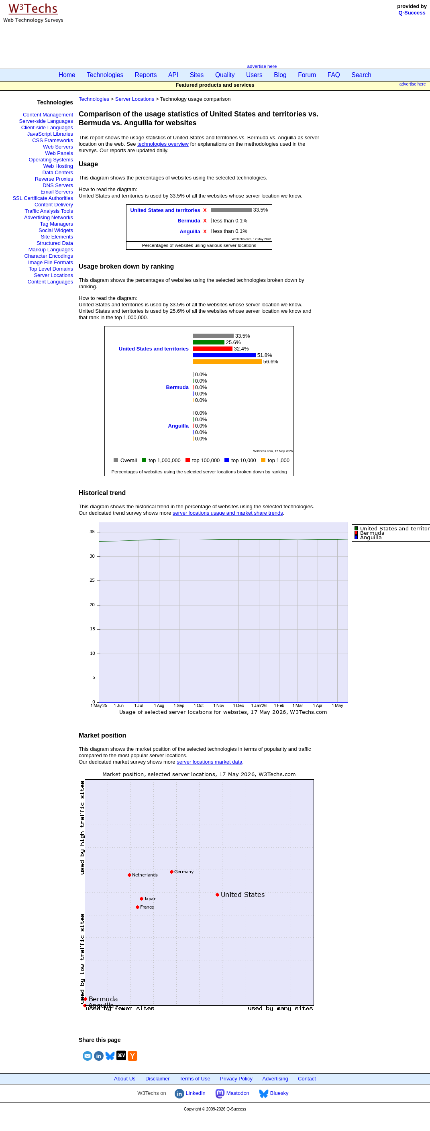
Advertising (275, 1079)
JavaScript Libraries (50, 134)
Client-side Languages (47, 127)
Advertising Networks (48, 217)
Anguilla (189, 231)
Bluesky (273, 1093)
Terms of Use (194, 1079)
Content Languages (50, 282)
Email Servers (57, 192)
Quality (225, 74)
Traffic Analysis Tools (49, 211)
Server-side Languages (46, 121)
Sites (197, 74)
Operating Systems (51, 160)
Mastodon (232, 1093)
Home (67, 74)
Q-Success (412, 13)
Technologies (105, 74)
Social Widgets (56, 230)
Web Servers (58, 147)
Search (361, 74)
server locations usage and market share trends (228, 513)
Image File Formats (50, 262)
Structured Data (55, 243)
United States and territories (165, 210)
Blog (280, 74)
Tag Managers (56, 224)
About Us (124, 1079)
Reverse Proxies (54, 179)
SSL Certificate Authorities (42, 198)
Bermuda (188, 221)
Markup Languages (51, 250)
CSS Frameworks (52, 140)
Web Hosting (58, 166)
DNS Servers (58, 185)
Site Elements (57, 237)
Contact (307, 1079)
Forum (307, 74)
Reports (146, 74)
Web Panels (59, 153)
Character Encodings (48, 256)
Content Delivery (54, 205)
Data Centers (57, 172)
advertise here (262, 66)
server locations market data (209, 762)
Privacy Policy (236, 1079)
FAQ (334, 74)
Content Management (48, 115)
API (173, 74)
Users (254, 74)
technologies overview (163, 144)
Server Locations (53, 275)
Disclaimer (157, 1079)
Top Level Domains (51, 269)
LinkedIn (190, 1093)
